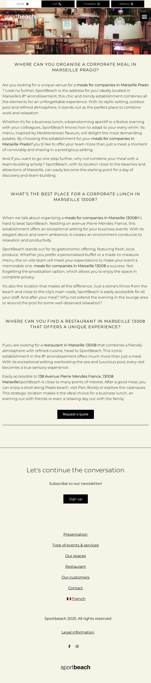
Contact (75, 588)
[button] (144, 16)
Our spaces (75, 556)
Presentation (75, 534)
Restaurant (75, 566)
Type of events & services (75, 545)
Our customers (75, 577)
